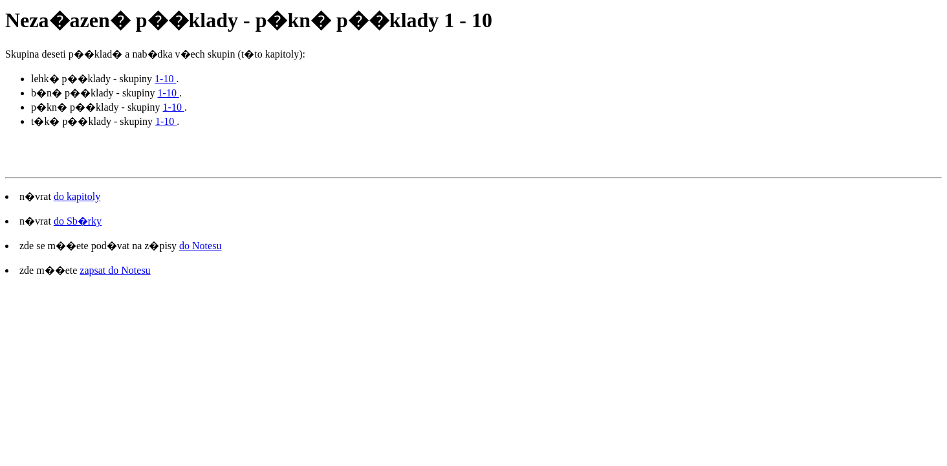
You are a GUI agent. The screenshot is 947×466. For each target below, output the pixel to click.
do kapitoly (77, 196)
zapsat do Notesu (115, 270)
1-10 (165, 78)
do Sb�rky (78, 221)
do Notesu (200, 245)
